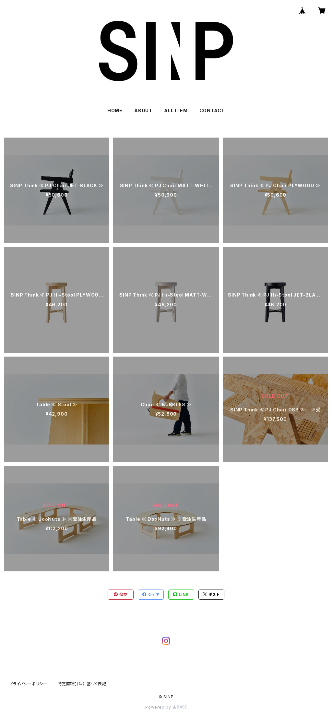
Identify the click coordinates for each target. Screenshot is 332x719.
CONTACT (212, 110)
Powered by (166, 707)
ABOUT (143, 110)
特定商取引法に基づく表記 (82, 683)
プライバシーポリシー (28, 683)
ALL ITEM (175, 110)
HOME (115, 110)
